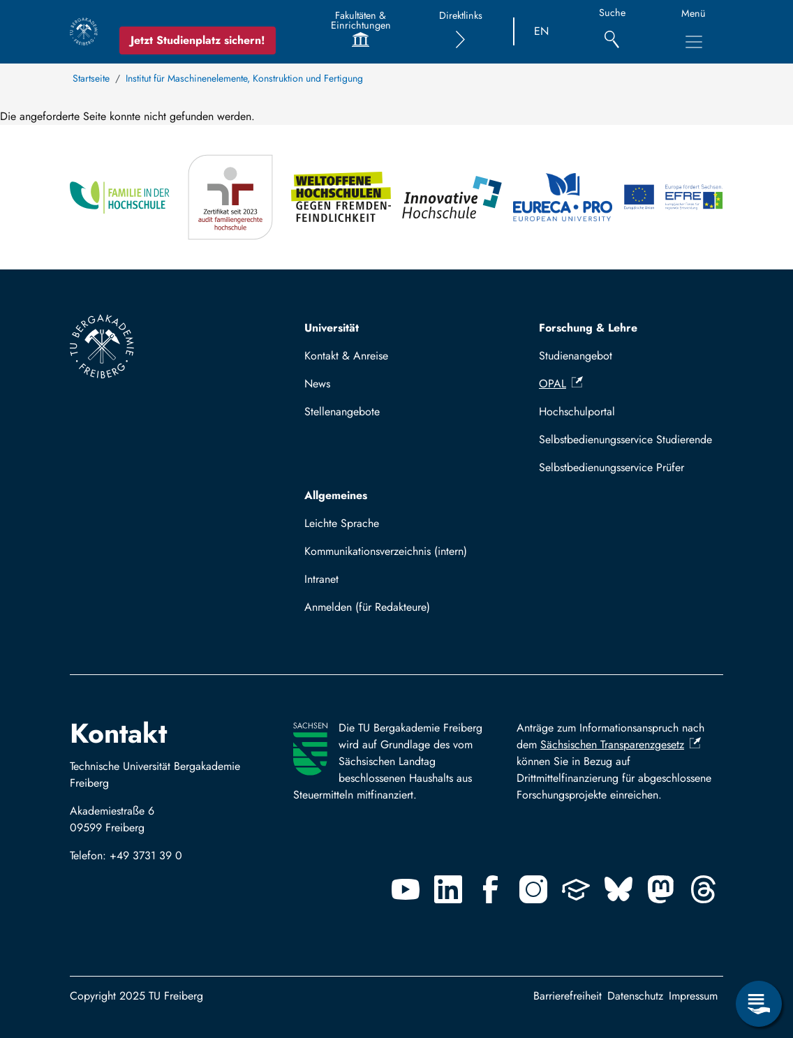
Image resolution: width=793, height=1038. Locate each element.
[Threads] (704, 889)
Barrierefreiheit (567, 996)
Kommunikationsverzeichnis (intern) (385, 551)
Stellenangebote (342, 411)
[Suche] (612, 32)
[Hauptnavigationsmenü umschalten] (694, 42)
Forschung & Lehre (588, 328)
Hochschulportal (577, 411)
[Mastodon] (661, 889)
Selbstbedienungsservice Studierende (625, 439)
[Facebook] (491, 889)
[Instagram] (533, 889)
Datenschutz (635, 996)
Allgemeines (335, 495)
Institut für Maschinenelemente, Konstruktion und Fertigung (244, 78)
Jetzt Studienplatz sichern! (198, 40)
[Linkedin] (448, 889)
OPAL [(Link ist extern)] (561, 384)
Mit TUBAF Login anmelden (376, 611)
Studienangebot (575, 356)
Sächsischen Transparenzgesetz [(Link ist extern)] (620, 744)
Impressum (693, 996)
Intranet (321, 579)
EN (541, 31)
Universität (331, 328)
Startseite (91, 78)
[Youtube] (406, 889)
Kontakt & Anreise (346, 356)
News (317, 384)
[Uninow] (576, 889)
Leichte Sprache (341, 523)
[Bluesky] (618, 889)
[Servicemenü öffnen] (759, 1004)
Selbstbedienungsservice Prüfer (611, 467)
